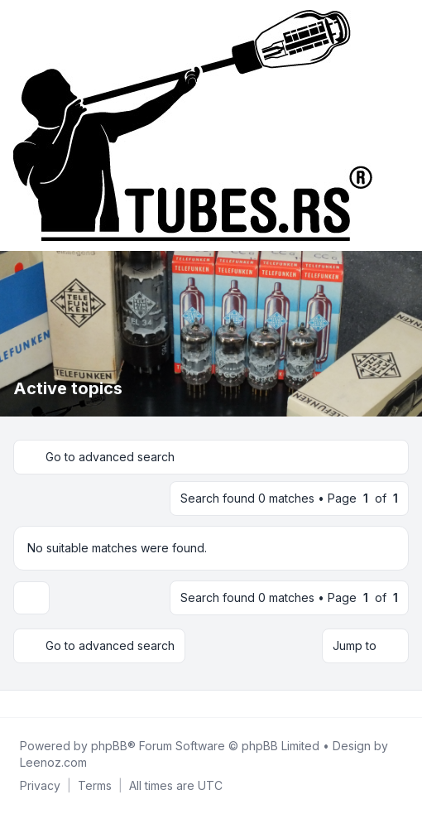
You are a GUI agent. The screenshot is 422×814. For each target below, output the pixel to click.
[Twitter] (29, 704)
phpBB (109, 746)
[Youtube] (43, 704)
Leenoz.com (53, 762)
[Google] (56, 704)
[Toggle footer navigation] (402, 703)
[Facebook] (16, 704)
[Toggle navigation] (402, 125)
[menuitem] (40, 786)
